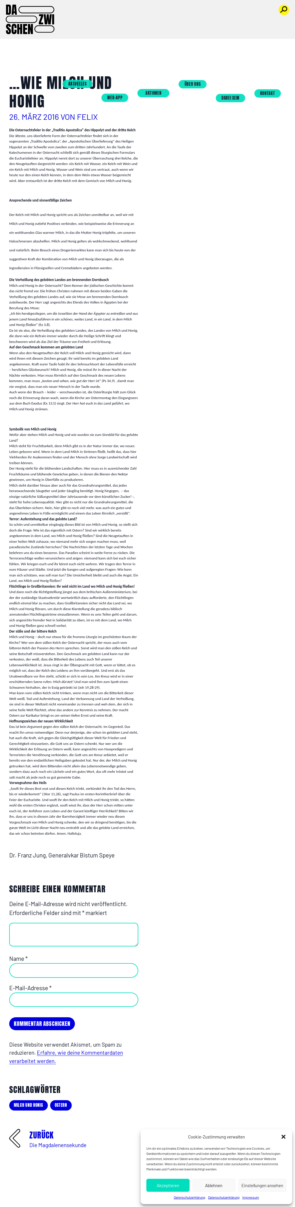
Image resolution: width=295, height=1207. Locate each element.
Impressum (250, 1197)
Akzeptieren (168, 1185)
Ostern (61, 1105)
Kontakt (277, 23)
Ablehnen (213, 1185)
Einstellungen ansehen (262, 1185)
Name (18, 958)
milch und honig (28, 1105)
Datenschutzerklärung (189, 1197)
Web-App (124, 27)
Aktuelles (87, 13)
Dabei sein (240, 27)
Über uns (202, 13)
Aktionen (163, 23)
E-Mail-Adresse (30, 987)
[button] (283, 1137)
